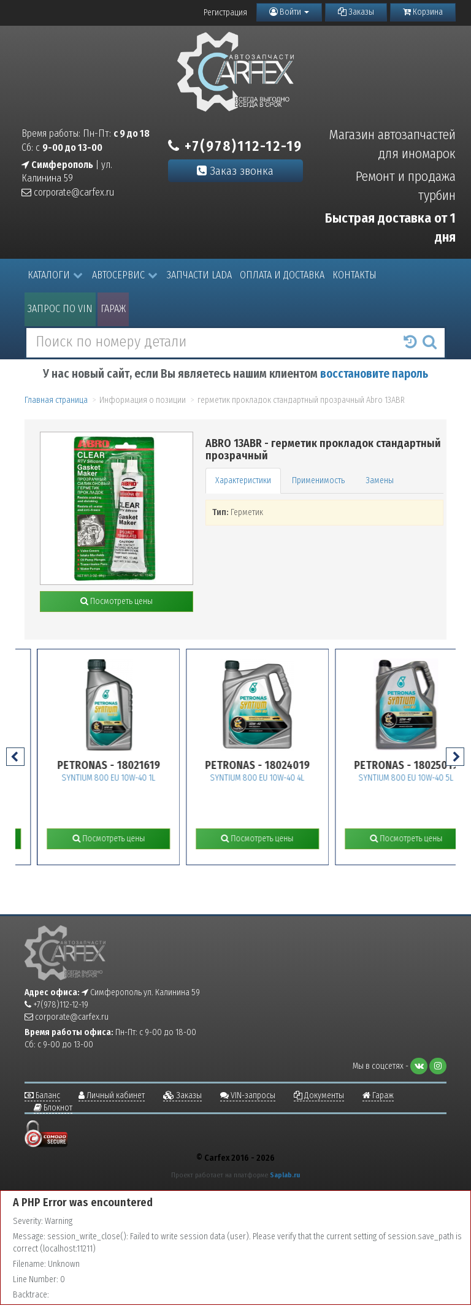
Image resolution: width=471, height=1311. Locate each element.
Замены (380, 480)
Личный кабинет (111, 1095)
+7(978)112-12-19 (235, 146)
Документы (319, 1095)
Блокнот (53, 1108)
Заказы (356, 12)
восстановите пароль (374, 374)
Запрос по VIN (60, 309)
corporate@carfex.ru (67, 192)
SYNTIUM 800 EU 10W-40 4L (281, 778)
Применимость (318, 480)
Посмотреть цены (116, 601)
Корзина (423, 12)
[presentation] (15, 756)
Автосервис (125, 275)
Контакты (354, 275)
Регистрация (225, 12)
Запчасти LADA (199, 275)
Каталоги (55, 275)
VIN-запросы (247, 1095)
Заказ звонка (235, 171)
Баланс (42, 1095)
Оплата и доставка (282, 275)
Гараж (113, 309)
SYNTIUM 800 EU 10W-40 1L (132, 778)
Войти (289, 12)
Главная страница (56, 400)
